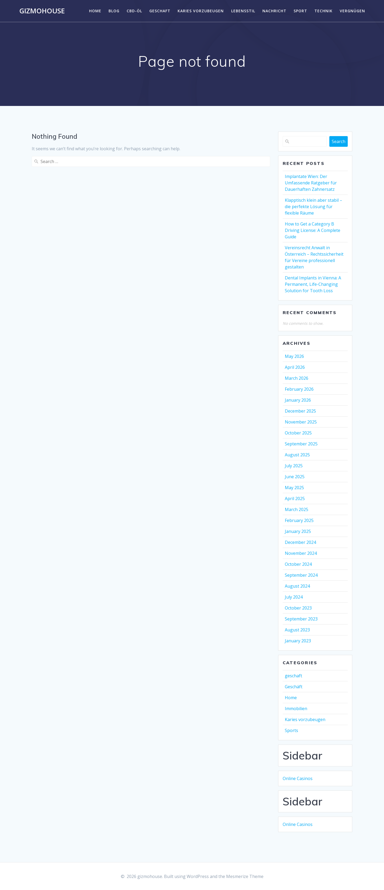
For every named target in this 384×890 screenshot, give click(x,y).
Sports (291, 730)
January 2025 (298, 531)
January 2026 (298, 400)
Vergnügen (352, 10)
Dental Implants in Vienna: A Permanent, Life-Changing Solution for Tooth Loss (313, 284)
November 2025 (301, 422)
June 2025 (295, 477)
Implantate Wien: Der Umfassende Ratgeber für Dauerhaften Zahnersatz (311, 182)
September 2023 (301, 619)
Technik (323, 10)
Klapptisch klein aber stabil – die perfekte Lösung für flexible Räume (313, 206)
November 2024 (301, 553)
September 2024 (301, 575)
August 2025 (297, 455)
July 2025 (294, 466)
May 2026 (294, 356)
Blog (114, 10)
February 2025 (299, 520)
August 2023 (297, 630)
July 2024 (294, 597)
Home (95, 10)
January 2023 (298, 641)
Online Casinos (298, 778)
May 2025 (294, 488)
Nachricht (274, 10)
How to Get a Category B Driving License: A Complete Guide (312, 230)
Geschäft (293, 687)
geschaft (159, 10)
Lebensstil (243, 10)
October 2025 (298, 433)
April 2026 (295, 367)
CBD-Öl (134, 10)
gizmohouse (42, 10)
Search (338, 141)
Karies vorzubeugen (201, 10)
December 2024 (300, 542)
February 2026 (299, 389)
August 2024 (297, 586)
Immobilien (296, 708)
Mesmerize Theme (244, 876)
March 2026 (296, 378)
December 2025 (300, 411)
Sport (300, 10)
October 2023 (298, 608)
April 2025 (295, 498)
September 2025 (301, 444)
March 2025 (296, 509)
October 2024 (298, 564)
